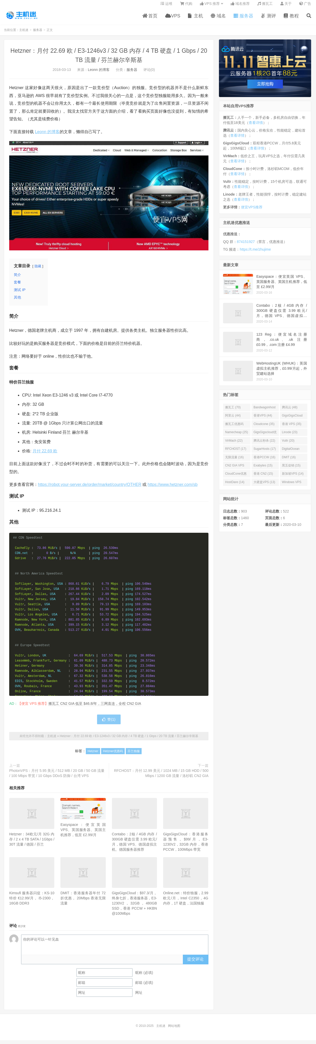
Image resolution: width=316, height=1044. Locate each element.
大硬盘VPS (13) (264, 485)
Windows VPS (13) (291, 486)
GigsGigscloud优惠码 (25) (265, 437)
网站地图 (174, 1029)
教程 (291, 19)
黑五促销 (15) (291, 469)
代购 (186, 7)
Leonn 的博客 (99, 73)
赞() (108, 723)
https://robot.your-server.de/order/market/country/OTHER (89, 488)
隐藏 (38, 270)
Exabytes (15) (263, 469)
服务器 (243, 19)
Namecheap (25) (236, 436)
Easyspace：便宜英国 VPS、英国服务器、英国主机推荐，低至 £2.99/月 (83, 833)
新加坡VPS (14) (293, 477)
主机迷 (22, 18)
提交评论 (195, 963)
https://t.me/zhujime (255, 253)
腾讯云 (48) (290, 411)
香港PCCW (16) (264, 461)
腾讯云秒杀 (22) (264, 444)
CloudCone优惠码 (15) (236, 478)
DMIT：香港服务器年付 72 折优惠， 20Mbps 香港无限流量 (83, 901)
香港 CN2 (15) (263, 477)
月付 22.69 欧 (45, 454)
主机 (195, 19)
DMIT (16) (289, 461)
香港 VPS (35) (291, 427)
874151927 (246, 245)
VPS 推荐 (210, 7)
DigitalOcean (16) (291, 453)
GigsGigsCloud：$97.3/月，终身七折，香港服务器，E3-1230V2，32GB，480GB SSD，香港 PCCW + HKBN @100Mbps (134, 906)
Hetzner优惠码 (113, 755)
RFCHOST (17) (235, 452)
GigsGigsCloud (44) (292, 420)
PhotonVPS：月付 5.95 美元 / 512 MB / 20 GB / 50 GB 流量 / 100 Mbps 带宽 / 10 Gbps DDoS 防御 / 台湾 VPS (56, 776)
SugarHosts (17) (265, 452)
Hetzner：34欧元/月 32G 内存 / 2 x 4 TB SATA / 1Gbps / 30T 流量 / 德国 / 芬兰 (31, 843)
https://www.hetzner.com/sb (173, 488)
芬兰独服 (134, 755)
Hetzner (93, 755)
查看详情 (256, 126)
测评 (268, 19)
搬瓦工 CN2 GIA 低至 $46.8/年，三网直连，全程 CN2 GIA (94, 707)
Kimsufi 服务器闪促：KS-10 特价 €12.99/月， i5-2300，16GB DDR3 (31, 901)
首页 (149, 19)
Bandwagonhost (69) (265, 412)
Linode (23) (290, 436)
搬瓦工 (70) (233, 411)
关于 (286, 7)
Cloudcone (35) (264, 427)
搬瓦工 (265, 7)
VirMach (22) (234, 444)
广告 (305, 7)
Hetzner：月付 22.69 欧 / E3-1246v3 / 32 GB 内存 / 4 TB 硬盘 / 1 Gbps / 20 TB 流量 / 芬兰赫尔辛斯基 (129, 739)
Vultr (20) (288, 444)
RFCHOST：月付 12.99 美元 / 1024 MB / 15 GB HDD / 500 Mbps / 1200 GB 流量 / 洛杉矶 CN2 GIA (161, 776)
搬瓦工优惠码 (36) (234, 428)
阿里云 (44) (233, 419)
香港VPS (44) (263, 419)
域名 (218, 19)
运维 (166, 7)
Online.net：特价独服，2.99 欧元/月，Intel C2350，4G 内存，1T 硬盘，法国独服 (185, 901)
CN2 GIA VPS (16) (234, 470)
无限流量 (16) (234, 461)
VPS (172, 19)
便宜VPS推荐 (251, 211)
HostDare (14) (234, 485)
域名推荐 (240, 7)
